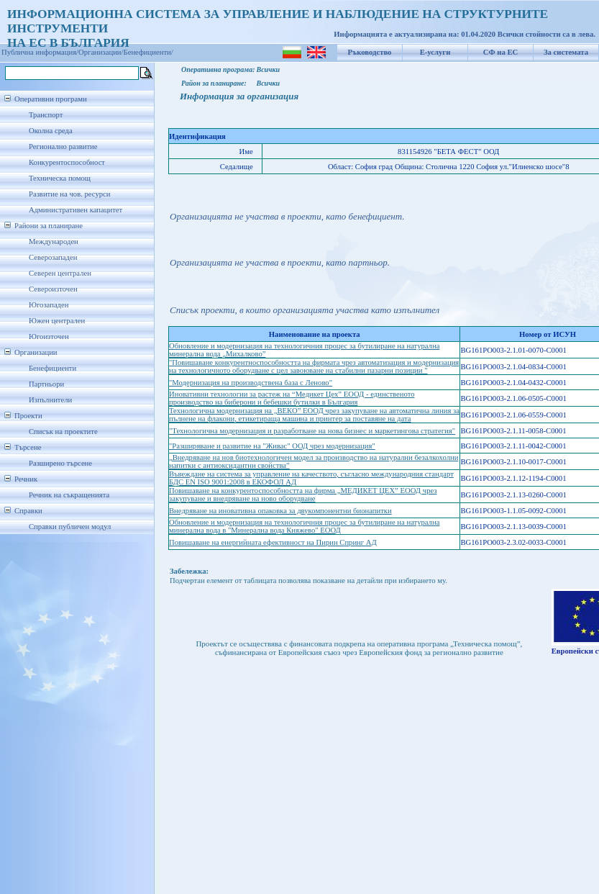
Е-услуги (435, 52)
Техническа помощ (60, 178)
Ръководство (370, 52)
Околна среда (51, 131)
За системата (566, 52)
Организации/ (101, 52)
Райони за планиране (48, 226)
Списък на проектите (63, 431)
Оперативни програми (50, 99)
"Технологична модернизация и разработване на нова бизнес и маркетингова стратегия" (312, 431)
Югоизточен (49, 336)
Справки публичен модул (70, 526)
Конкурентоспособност (67, 162)
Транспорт (46, 115)
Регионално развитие (63, 146)
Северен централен (60, 273)
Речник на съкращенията (69, 495)
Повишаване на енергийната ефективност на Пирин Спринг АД (273, 542)
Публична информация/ (39, 52)
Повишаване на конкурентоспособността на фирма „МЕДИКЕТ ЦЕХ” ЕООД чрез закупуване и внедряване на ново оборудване (303, 494)
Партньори (46, 384)
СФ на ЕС (500, 52)
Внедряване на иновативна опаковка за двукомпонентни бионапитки (280, 511)
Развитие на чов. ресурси (70, 194)
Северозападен (53, 257)
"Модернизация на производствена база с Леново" (250, 383)
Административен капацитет (75, 210)
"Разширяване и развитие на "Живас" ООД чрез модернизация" (272, 446)
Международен (53, 241)
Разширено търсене (60, 463)
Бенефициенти (52, 368)
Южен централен (57, 321)
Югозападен (48, 305)
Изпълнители (50, 400)
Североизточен (53, 289)
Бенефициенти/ (148, 52)
